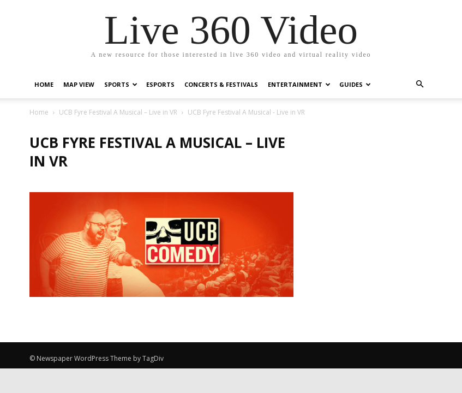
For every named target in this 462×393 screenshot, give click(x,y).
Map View (78, 84)
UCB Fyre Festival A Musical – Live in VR (118, 112)
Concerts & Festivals (221, 84)
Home (43, 84)
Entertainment (299, 84)
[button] (420, 84)
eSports (160, 84)
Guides (355, 84)
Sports (120, 84)
